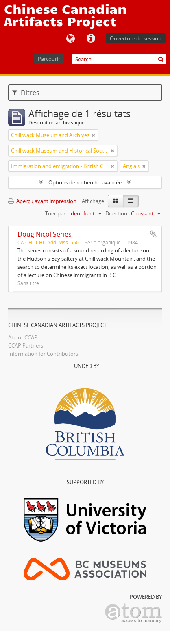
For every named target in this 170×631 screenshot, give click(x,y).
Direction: (117, 213)
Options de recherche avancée (85, 182)
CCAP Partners (25, 345)
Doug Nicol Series (44, 234)
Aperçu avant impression (42, 201)
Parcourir (49, 58)
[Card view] (115, 201)
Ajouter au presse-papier (153, 234)
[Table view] (131, 201)
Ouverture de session (135, 38)
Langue (70, 39)
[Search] (119, 59)
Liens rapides (91, 39)
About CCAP (22, 337)
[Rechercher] (161, 59)
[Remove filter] (93, 135)
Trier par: (56, 213)
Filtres (25, 92)
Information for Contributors (43, 353)
